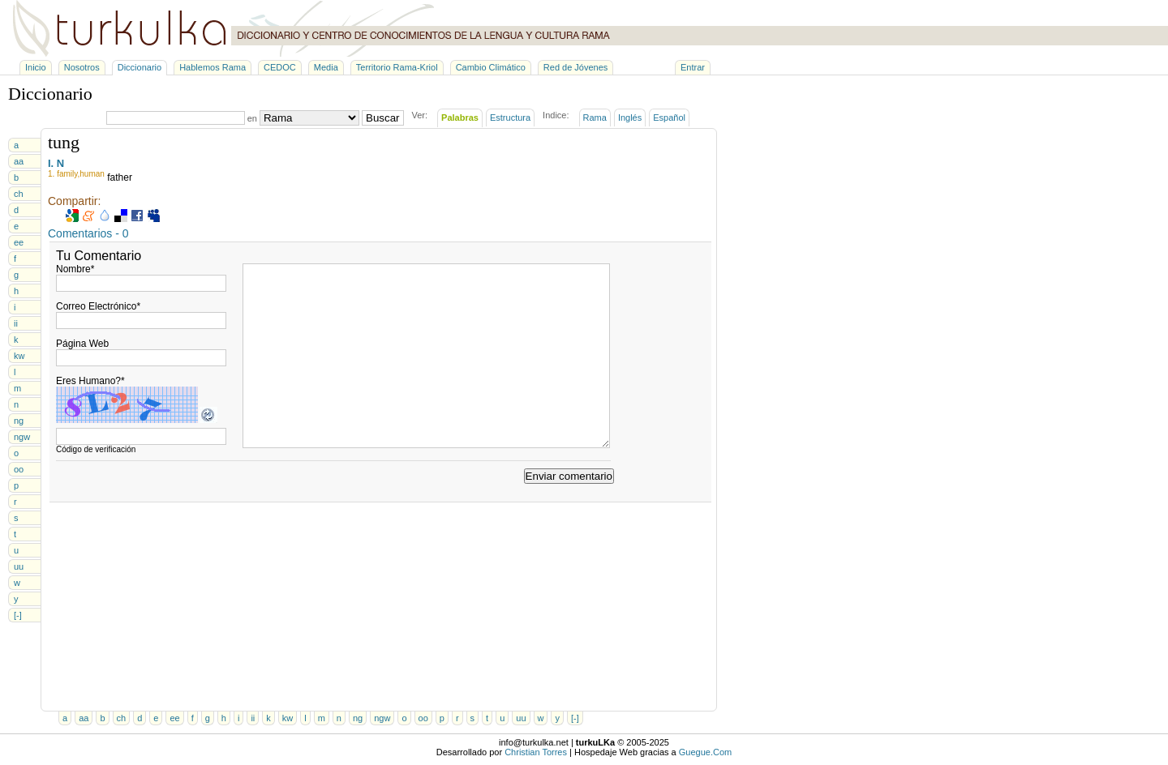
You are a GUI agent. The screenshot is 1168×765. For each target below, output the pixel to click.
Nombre (75, 269)
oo (19, 469)
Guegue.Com (705, 752)
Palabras (460, 117)
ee (19, 242)
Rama (595, 117)
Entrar (693, 67)
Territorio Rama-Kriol (397, 67)
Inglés (630, 117)
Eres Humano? (90, 381)
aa (19, 161)
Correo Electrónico (98, 306)
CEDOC (280, 67)
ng (19, 420)
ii (16, 323)
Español (669, 117)
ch (19, 194)
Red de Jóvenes (575, 67)
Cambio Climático (491, 67)
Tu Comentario (98, 256)
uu (19, 566)
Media (326, 67)
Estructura (510, 117)
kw (19, 356)
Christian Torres (536, 752)
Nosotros (82, 67)
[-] (18, 615)
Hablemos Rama (212, 67)
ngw (22, 437)
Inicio (35, 67)
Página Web (82, 343)
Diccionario (139, 67)
